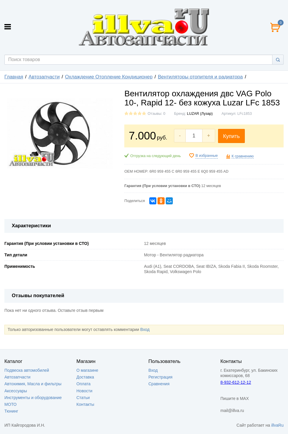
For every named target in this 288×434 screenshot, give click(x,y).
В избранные (206, 156)
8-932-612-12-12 (235, 382)
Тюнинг (11, 411)
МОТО (10, 404)
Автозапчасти (44, 77)
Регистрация (160, 377)
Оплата (83, 383)
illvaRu (277, 425)
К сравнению (243, 156)
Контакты (85, 404)
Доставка (85, 377)
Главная (13, 77)
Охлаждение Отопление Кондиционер (109, 77)
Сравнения (159, 383)
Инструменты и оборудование (33, 397)
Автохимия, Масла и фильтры (32, 383)
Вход (145, 329)
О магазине (87, 370)
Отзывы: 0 (156, 114)
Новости (84, 390)
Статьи (83, 397)
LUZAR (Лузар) (200, 114)
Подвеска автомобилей (26, 370)
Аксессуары (15, 390)
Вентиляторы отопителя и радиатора (200, 77)
